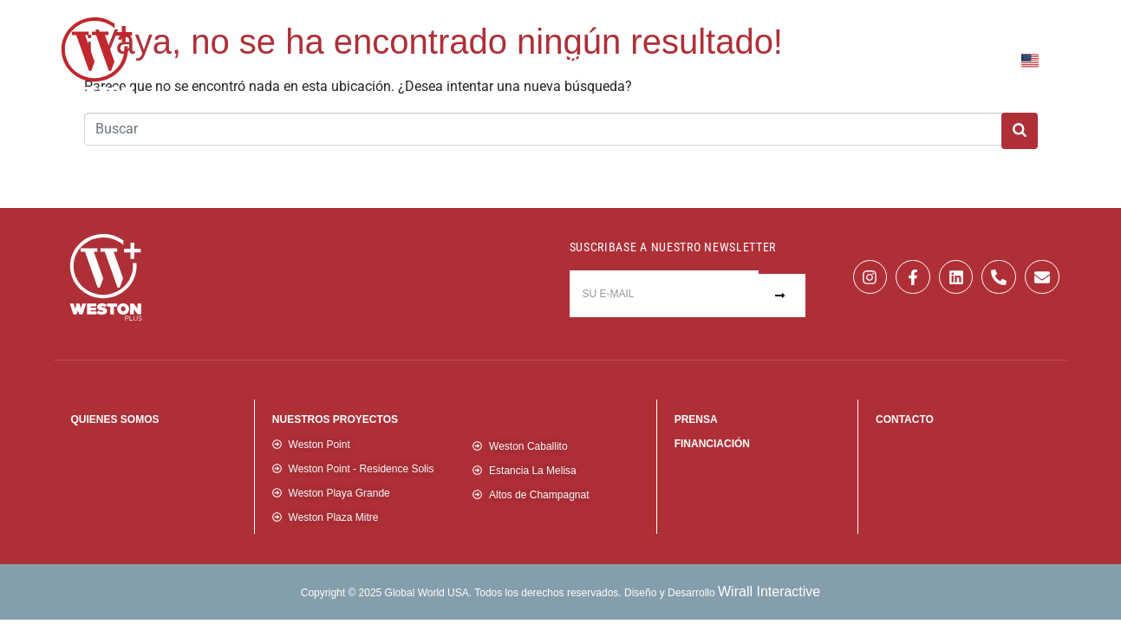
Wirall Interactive (769, 591)
